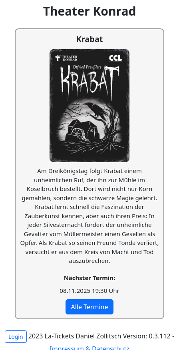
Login (15, 336)
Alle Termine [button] (89, 306)
